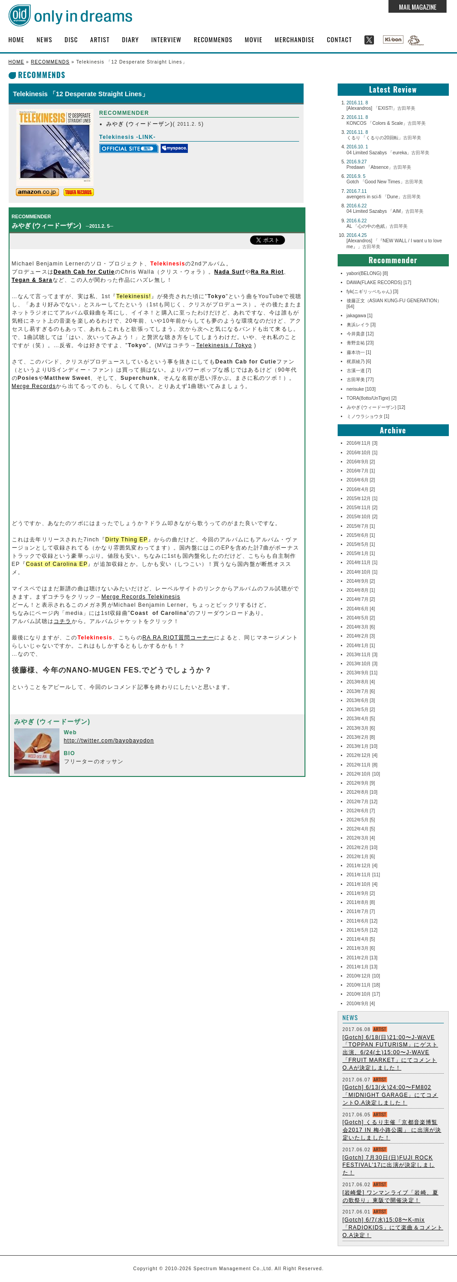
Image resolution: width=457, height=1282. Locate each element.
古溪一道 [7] (359, 370)
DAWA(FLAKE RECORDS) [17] (379, 282)
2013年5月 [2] (361, 709)
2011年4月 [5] (361, 939)
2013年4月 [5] (361, 718)
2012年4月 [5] (361, 828)
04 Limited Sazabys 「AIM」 (385, 211)
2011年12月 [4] (362, 865)
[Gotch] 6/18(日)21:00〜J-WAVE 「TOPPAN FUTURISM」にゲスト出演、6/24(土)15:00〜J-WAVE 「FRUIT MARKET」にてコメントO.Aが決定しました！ (390, 1052)
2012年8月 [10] (362, 792)
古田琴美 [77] (360, 379)
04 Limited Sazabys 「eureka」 (388, 152)
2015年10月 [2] (362, 516)
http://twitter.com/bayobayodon (109, 740)
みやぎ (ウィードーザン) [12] (376, 407)
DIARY (130, 39)
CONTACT (339, 39)
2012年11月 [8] (362, 764)
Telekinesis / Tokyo (224, 345)
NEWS (45, 39)
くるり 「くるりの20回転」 (384, 137)
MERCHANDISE (294, 39)
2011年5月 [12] (362, 930)
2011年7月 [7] (361, 911)
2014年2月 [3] (361, 636)
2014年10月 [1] (362, 572)
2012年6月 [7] (361, 810)
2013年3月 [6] (361, 728)
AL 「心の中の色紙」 (377, 226)
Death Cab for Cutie (84, 272)
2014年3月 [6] (361, 626)
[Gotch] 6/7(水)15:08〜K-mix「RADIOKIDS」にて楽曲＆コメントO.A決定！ (393, 1227)
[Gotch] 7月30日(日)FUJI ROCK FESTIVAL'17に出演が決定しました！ (389, 1165)
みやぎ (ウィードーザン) (139, 124)
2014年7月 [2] (361, 599)
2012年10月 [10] (363, 773)
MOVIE (253, 39)
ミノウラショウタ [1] (368, 416)
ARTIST (100, 39)
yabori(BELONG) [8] (367, 273)
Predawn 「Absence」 (379, 167)
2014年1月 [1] (361, 645)
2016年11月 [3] (362, 443)
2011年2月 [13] (362, 957)
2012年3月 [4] (361, 837)
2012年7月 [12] (362, 801)
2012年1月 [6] (361, 856)
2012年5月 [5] (361, 819)
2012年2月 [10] (362, 847)
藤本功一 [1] (359, 352)
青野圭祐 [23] (360, 342)
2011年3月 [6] (361, 948)
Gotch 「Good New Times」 (385, 181)
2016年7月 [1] (361, 470)
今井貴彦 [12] (360, 333)
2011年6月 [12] (362, 921)
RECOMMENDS (213, 39)
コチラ (63, 621)
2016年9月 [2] (361, 461)
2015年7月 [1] (361, 526)
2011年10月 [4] (362, 884)
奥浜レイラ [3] (361, 324)
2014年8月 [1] (361, 590)
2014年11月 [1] (362, 562)
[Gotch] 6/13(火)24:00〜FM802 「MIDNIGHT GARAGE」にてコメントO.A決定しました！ (390, 1095)
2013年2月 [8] (361, 737)
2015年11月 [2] (362, 507)
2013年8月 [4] (361, 681)
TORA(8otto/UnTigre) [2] (372, 398)
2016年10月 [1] (362, 452)
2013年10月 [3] (362, 663)
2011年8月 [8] (361, 902)
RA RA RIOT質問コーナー (179, 637)
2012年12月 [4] (362, 755)
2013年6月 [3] (361, 700)
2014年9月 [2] (361, 581)
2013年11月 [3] (362, 654)
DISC (71, 39)
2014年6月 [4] (361, 608)
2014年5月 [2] (361, 617)
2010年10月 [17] (363, 994)
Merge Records (34, 386)
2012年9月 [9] (361, 783)
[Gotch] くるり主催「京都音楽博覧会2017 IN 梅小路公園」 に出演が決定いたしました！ (392, 1130)
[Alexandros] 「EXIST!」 (381, 108)
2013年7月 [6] (361, 691)
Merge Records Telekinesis (141, 597)
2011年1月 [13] (362, 966)
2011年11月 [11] (363, 874)
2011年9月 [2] (361, 893)
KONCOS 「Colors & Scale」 (386, 123)
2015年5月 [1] (361, 544)
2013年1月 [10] (362, 746)
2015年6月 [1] (361, 535)
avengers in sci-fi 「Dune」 (384, 196)
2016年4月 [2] (361, 489)
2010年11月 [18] (363, 984)
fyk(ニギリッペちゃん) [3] (372, 291)
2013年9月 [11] (362, 672)
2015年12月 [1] (362, 498)
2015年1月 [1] (361, 553)
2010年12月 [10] (363, 975)
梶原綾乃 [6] (359, 361)
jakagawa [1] (360, 315)
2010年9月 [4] (361, 1003)
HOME (17, 39)
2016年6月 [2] (361, 479)
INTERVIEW (166, 39)
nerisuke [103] (361, 389)
